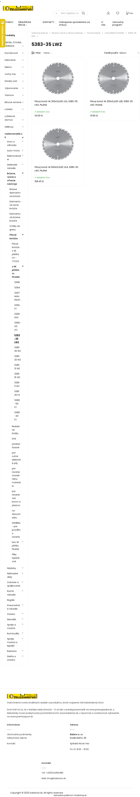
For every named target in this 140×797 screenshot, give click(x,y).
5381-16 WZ (17, 375)
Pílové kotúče (14, 236)
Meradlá (11, 619)
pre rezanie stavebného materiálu (16, 477)
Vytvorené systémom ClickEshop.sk (70, 795)
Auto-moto (13, 150)
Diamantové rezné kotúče (15, 205)
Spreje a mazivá (11, 626)
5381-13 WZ (17, 366)
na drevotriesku (16, 514)
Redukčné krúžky (16, 430)
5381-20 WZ (17, 358)
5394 (17, 287)
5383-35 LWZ (17, 339)
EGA (14, 438)
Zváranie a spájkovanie (13, 584)
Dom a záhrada (11, 143)
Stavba (11, 614)
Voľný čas (10, 74)
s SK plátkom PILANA (16, 271)
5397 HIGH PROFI (17, 296)
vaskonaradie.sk (13, 135)
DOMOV (9, 22)
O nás (103, 23)
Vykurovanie (11, 88)
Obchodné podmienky (19, 734)
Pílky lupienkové (16, 558)
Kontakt (11, 743)
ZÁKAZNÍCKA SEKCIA (24, 23)
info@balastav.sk (56, 778)
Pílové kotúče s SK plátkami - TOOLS (16, 252)
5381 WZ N (17, 393)
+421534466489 (54, 772)
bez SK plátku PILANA (15, 546)
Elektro (8, 67)
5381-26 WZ (17, 349)
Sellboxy (9, 126)
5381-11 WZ (17, 384)
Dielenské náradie (12, 166)
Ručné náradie (11, 593)
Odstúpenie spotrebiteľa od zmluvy (74, 23)
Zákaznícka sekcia (17, 737)
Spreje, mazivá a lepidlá (12, 642)
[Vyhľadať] (55, 13)
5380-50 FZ (17, 404)
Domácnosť (11, 53)
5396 (17, 282)
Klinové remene (13, 102)
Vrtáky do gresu (15, 228)
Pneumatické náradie (13, 607)
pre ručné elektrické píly (16, 458)
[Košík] (129, 13)
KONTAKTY (48, 22)
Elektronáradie (14, 157)
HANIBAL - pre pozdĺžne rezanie (16, 529)
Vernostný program (118, 23)
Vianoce (9, 95)
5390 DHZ (17, 315)
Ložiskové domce (10, 118)
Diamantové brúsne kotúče (15, 217)
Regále (11, 600)
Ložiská (8, 109)
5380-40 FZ (17, 416)
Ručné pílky (13, 633)
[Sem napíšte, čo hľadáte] (73, 13)
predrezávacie (16, 445)
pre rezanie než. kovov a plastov (16, 498)
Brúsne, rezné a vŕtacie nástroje (12, 178)
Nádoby (11, 568)
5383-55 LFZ (17, 326)
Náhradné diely (12, 575)
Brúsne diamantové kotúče (15, 193)
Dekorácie (10, 60)
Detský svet (11, 81)
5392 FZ (17, 307)
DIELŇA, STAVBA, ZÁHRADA (13, 44)
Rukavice (12, 651)
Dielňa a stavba (11, 658)
